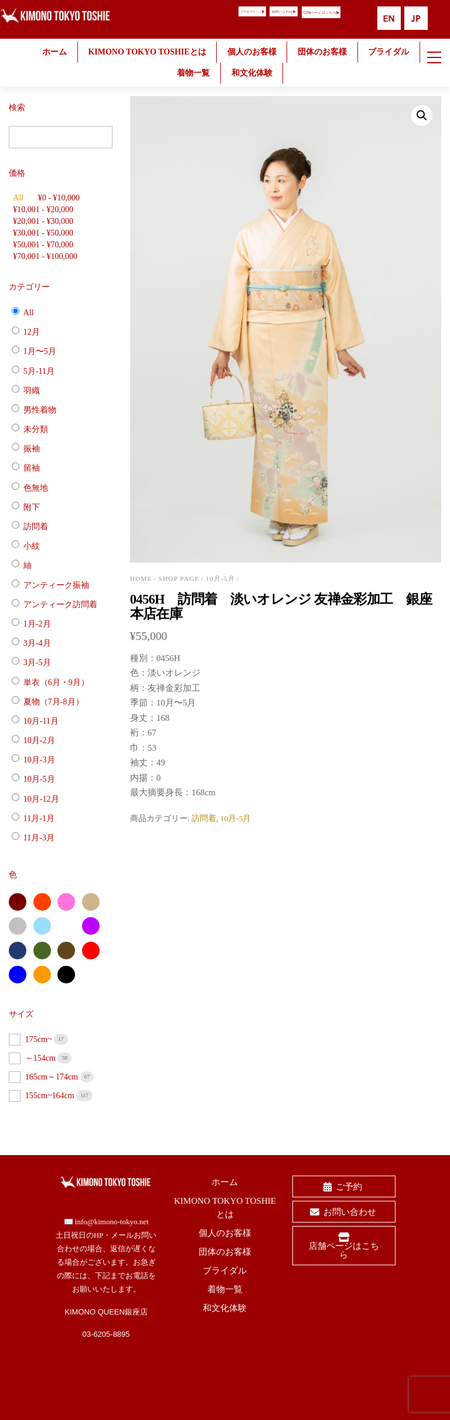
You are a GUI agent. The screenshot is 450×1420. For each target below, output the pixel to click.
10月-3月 (39, 759)
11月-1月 (38, 818)
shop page (179, 578)
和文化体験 (251, 73)
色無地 (35, 487)
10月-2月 (39, 740)
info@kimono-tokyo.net (112, 1221)
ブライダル (388, 51)
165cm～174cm (52, 1076)
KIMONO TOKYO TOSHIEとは (147, 51)
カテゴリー (29, 286)
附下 (31, 507)
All (18, 197)
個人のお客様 (252, 51)
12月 (31, 332)
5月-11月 (38, 370)
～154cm (41, 1058)
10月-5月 (220, 578)
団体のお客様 (322, 51)
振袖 (31, 448)
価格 (17, 173)
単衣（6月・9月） (56, 681)
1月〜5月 (39, 351)
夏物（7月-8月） (53, 701)
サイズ (21, 1014)
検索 (17, 107)
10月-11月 (41, 721)
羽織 (31, 390)
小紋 (31, 546)
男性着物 (39, 410)
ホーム (54, 51)
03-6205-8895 (106, 1334)
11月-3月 (38, 837)
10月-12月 (41, 798)
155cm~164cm (50, 1095)
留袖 (31, 468)
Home (141, 578)
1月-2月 (37, 623)
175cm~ (39, 1039)
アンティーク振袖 (56, 584)
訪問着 (204, 818)
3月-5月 (37, 662)
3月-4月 (37, 643)
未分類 (35, 429)
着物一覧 (193, 73)
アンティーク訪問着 (60, 604)
